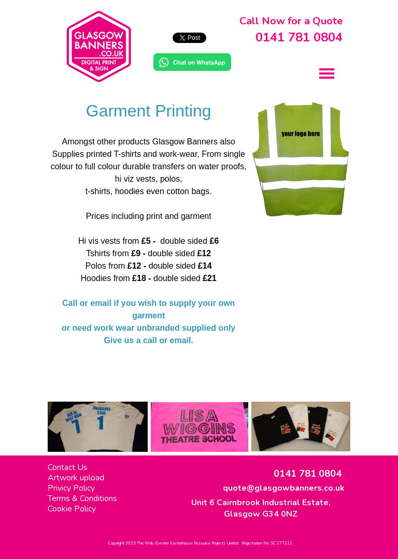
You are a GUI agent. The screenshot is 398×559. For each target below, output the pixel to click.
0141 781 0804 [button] (299, 37)
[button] (192, 59)
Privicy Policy (71, 488)
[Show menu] (326, 73)
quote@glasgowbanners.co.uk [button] (284, 488)
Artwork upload (76, 477)
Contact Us (68, 467)
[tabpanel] (148, 247)
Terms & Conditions (82, 498)
